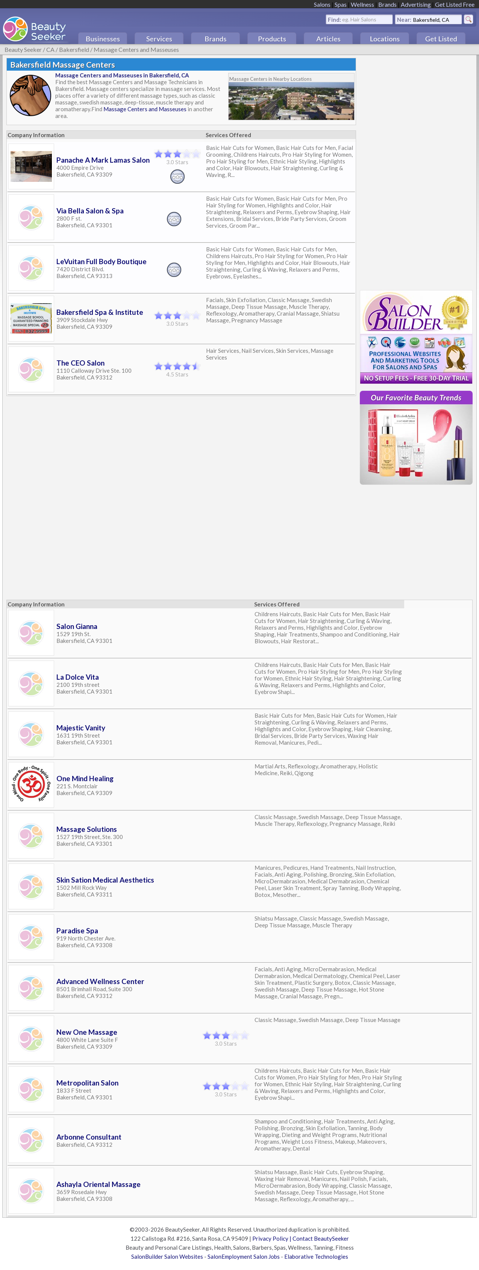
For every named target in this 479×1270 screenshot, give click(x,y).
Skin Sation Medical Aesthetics (105, 879)
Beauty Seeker (23, 49)
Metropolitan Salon (87, 1082)
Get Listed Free (454, 4)
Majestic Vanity (80, 727)
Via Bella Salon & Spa (90, 210)
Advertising (416, 4)
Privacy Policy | (272, 1238)
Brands (387, 4)
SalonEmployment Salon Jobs (244, 1256)
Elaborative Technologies (316, 1256)
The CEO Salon (80, 362)
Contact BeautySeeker (321, 1238)
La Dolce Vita (77, 677)
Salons (322, 4)
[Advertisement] (416, 170)
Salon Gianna (76, 626)
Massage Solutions (86, 829)
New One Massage (86, 1032)
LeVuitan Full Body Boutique (101, 261)
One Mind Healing (85, 778)
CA (50, 49)
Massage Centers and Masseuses (136, 49)
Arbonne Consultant (88, 1136)
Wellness (362, 4)
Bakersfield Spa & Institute (99, 312)
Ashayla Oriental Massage (98, 1184)
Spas (341, 4)
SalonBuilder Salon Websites (167, 1256)
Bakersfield (74, 49)
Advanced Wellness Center (100, 981)
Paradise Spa (77, 930)
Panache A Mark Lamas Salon (103, 160)
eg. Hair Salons (359, 19)
